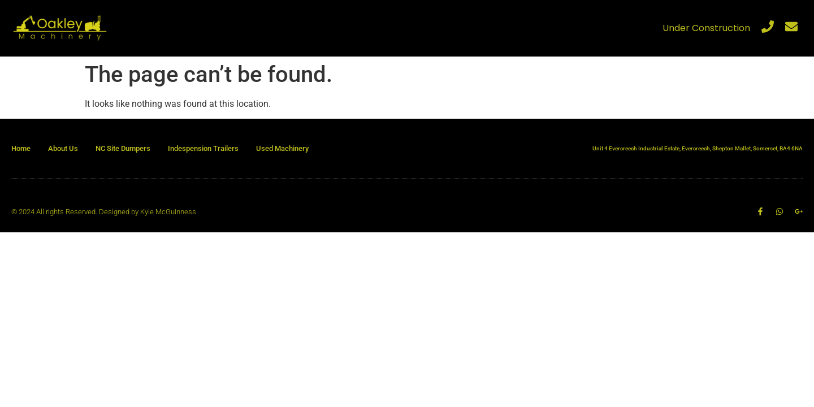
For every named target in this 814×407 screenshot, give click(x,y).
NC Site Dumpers (123, 148)
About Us (63, 148)
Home (21, 148)
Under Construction (706, 27)
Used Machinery (282, 148)
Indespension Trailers (203, 148)
